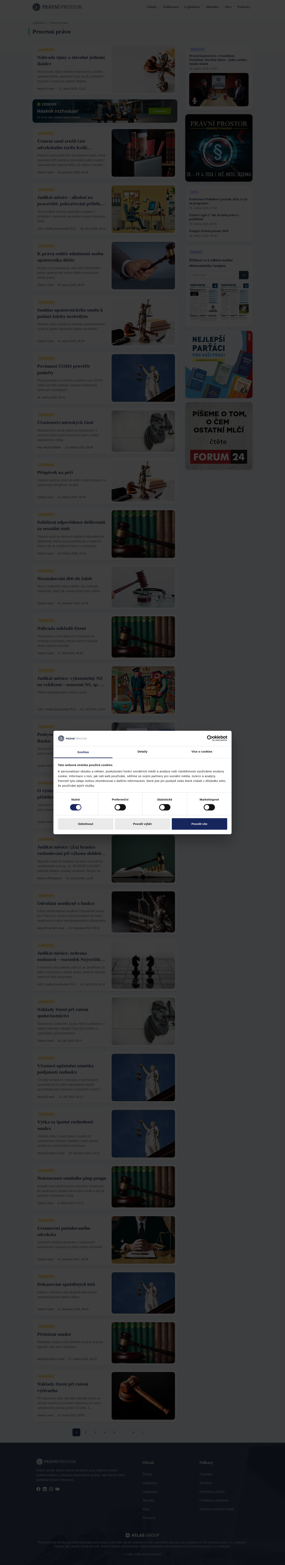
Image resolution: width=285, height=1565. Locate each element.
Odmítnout (85, 824)
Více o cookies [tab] (201, 751)
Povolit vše (199, 824)
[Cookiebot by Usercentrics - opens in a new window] (210, 738)
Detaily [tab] (142, 751)
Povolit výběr (142, 824)
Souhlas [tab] (83, 752)
